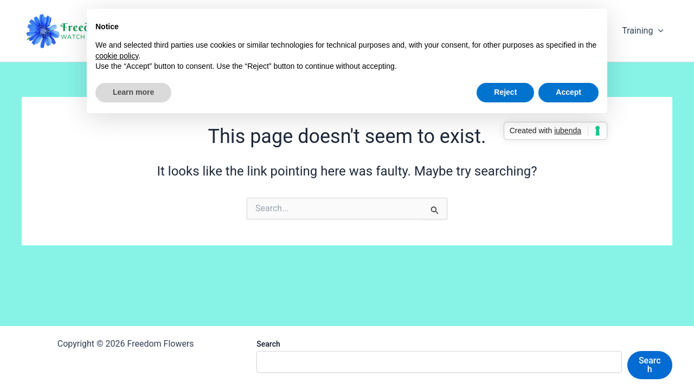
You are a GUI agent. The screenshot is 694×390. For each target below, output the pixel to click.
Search (268, 344)
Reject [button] (505, 92)
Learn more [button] (133, 92)
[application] (658, 31)
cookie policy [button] (116, 55)
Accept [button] (568, 92)
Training (643, 31)
